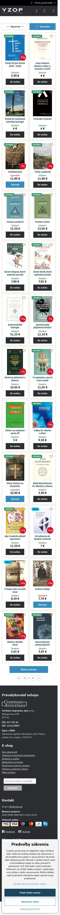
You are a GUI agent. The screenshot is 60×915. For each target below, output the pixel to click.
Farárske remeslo (42, 119)
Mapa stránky (8, 772)
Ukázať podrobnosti (30, 909)
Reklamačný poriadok (12, 762)
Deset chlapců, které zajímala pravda (15, 273)
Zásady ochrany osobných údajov (30, 883)
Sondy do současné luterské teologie (15, 120)
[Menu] (54, 11)
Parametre (42, 27)
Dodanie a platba (10, 758)
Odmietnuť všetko (30, 901)
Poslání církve (42, 222)
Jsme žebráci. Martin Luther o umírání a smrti (42, 66)
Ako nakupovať (9, 751)
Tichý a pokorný (42, 172)
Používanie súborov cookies (16, 765)
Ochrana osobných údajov (15, 768)
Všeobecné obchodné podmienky (18, 755)
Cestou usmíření (15, 222)
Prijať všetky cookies (30, 892)
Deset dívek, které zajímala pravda (42, 273)
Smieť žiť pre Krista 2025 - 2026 (15, 64)
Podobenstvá (15, 172)
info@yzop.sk (15, 806)
